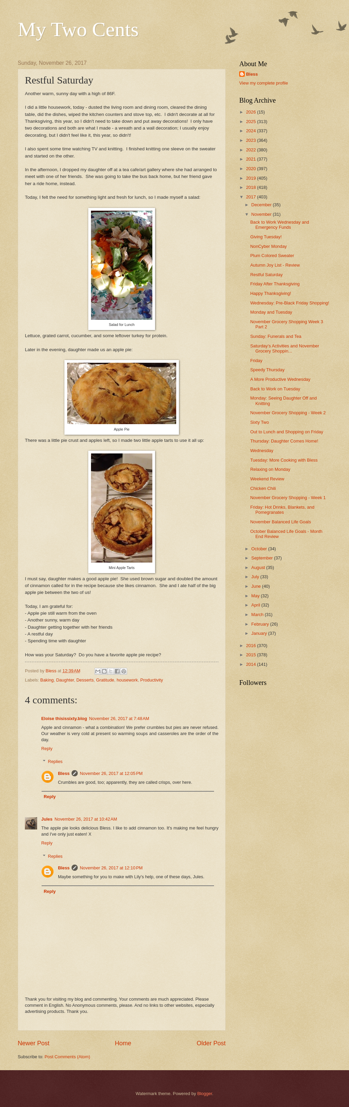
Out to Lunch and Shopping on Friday (286, 431)
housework (127, 680)
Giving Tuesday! (266, 236)
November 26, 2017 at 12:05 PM (111, 773)
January (259, 633)
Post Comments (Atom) (67, 1056)
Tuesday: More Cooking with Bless (284, 460)
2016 (251, 645)
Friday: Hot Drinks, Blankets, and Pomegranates (282, 510)
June (256, 586)
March (257, 614)
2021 (251, 159)
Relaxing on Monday (270, 469)
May (256, 595)
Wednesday (261, 450)
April (256, 605)
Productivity (151, 680)
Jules (46, 819)
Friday (256, 360)
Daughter (65, 680)
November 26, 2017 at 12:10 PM (111, 867)
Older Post (211, 1043)
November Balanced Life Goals (280, 521)
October (259, 548)
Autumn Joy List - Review (275, 265)
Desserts (85, 680)
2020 (251, 168)
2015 (251, 654)
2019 (251, 178)
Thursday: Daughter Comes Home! (284, 441)
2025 (251, 121)
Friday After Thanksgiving (275, 283)
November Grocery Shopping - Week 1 (288, 497)
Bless (64, 773)
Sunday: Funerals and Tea (275, 336)
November (262, 214)
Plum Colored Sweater (272, 255)
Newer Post (33, 1043)
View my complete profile (263, 83)
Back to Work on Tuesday (275, 388)
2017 (251, 196)
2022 (251, 149)
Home (123, 1043)
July (255, 576)
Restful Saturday (266, 274)
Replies (55, 761)
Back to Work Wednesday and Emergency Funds (279, 225)
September (262, 557)
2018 (251, 187)
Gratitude (105, 680)
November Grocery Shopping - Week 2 (288, 412)
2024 (251, 130)
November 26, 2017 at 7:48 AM (119, 718)
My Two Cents (78, 29)
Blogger (204, 1093)
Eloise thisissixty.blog (64, 718)
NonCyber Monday (268, 246)
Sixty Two (259, 422)
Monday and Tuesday (271, 312)
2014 (251, 664)
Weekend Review (267, 478)
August (258, 567)
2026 (251, 112)
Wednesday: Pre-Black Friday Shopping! (289, 302)
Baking (47, 680)
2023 (251, 140)
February (260, 624)
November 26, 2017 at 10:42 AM (86, 819)
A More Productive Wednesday (280, 379)
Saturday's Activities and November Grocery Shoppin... (284, 348)
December (262, 204)
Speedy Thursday (267, 369)
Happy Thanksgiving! (270, 293)
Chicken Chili (263, 488)
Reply (46, 748)
